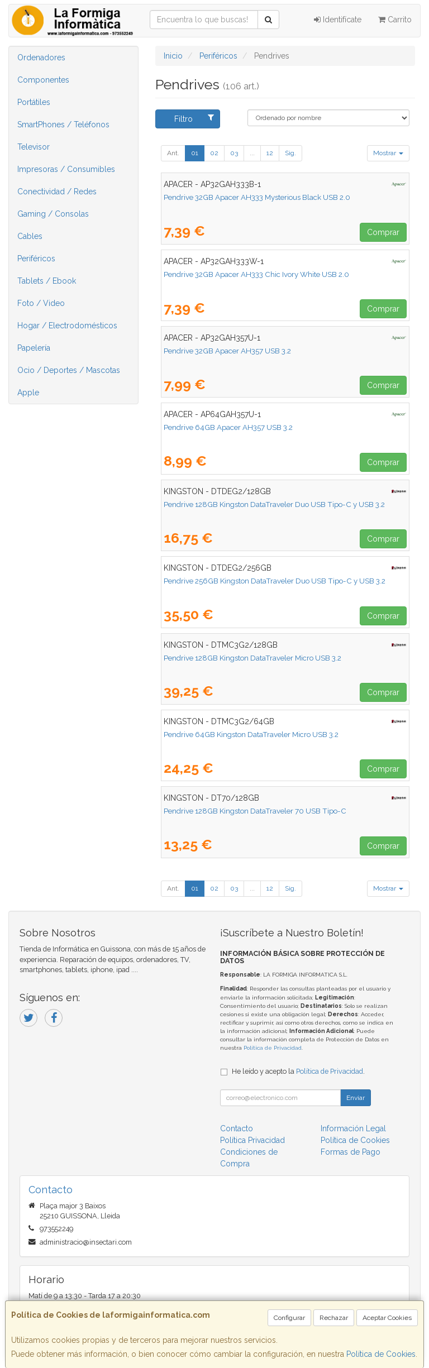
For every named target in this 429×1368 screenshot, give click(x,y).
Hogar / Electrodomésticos (67, 325)
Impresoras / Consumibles (66, 169)
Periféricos (36, 258)
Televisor (33, 146)
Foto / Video (41, 303)
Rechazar (334, 1318)
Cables (29, 236)
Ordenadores (41, 57)
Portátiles (33, 102)
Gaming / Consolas (53, 213)
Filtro (194, 118)
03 (234, 153)
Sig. (290, 153)
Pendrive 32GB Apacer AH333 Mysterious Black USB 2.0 (257, 197)
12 (269, 153)
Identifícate (337, 19)
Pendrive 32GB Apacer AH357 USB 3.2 (227, 350)
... (252, 153)
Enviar (355, 1098)
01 (194, 153)
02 (214, 153)
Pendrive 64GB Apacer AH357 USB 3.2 (228, 427)
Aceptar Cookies (387, 1318)
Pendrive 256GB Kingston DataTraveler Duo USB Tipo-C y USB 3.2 (274, 580)
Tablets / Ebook (46, 280)
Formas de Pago (350, 1151)
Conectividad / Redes (57, 191)
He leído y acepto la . (298, 1071)
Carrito (395, 19)
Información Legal (353, 1128)
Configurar (289, 1318)
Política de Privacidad (273, 1048)
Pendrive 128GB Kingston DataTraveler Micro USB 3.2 (252, 657)
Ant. (173, 153)
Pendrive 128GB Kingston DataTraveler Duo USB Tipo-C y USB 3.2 (274, 504)
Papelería (33, 347)
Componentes (43, 79)
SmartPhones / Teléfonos (63, 124)
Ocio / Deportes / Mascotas (68, 370)
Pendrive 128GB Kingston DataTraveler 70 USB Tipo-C (255, 810)
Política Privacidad (252, 1140)
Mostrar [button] (388, 153)
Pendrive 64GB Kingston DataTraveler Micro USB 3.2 (251, 734)
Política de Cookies (381, 1354)
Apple (28, 392)
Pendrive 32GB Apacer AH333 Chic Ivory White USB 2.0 (256, 274)
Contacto (236, 1128)
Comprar (383, 232)
